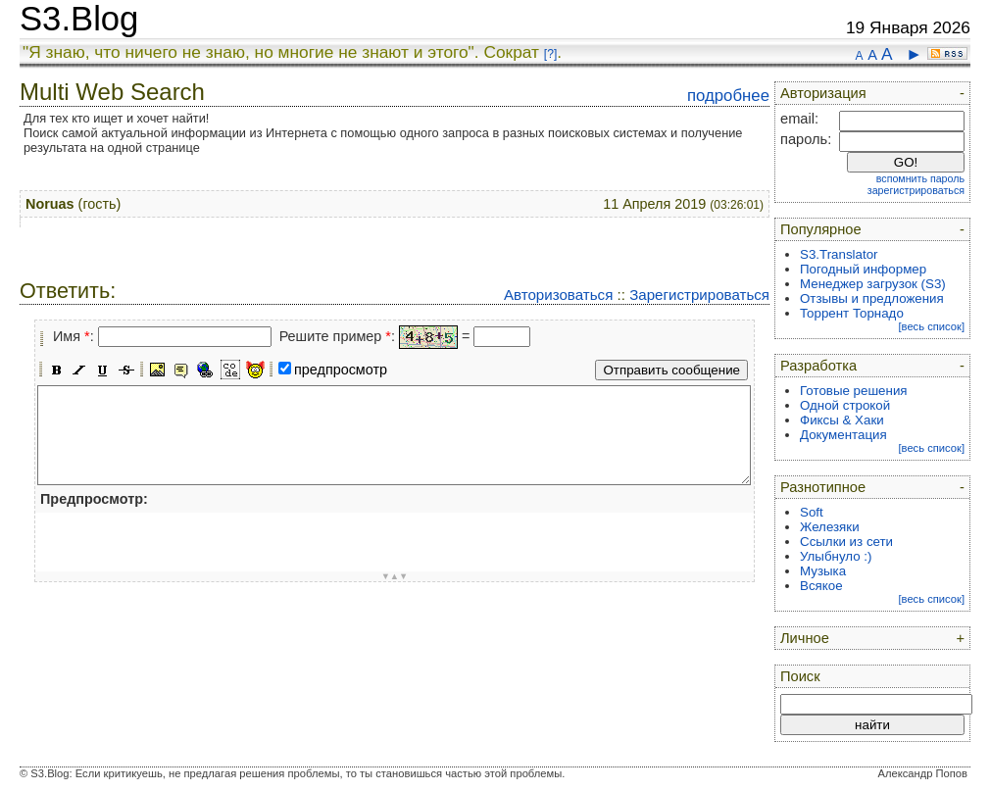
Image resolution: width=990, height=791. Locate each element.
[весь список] (931, 326)
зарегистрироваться (916, 190)
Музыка (823, 571)
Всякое (821, 585)
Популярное (821, 229)
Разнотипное (823, 487)
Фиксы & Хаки (842, 420)
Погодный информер (863, 269)
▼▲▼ (395, 576)
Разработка (818, 365)
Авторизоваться (558, 294)
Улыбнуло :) (835, 556)
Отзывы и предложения (872, 298)
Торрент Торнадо (852, 313)
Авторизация (823, 93)
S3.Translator (839, 254)
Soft (811, 512)
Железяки (830, 526)
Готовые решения (854, 390)
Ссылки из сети (846, 541)
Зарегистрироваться (699, 294)
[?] (550, 54)
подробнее (728, 95)
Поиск (800, 676)
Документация (843, 434)
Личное (804, 638)
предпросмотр (340, 369)
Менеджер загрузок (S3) (873, 283)
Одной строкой (845, 405)
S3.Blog (79, 18)
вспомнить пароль (920, 178)
